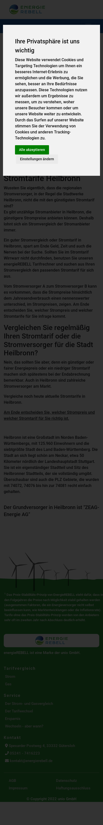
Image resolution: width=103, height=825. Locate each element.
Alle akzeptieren (32, 150)
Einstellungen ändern (37, 159)
